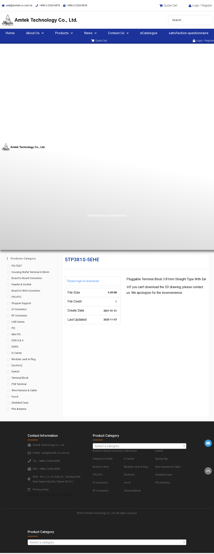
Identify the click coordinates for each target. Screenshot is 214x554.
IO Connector (19, 310)
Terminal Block (20, 378)
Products (64, 33)
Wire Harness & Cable (24, 390)
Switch (15, 372)
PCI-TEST (17, 266)
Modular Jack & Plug (24, 359)
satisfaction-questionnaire (107, 216)
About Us (35, 33)
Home (10, 33)
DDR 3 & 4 (17, 341)
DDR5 (15, 347)
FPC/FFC (16, 297)
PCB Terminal (19, 384)
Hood (15, 397)
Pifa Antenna (19, 409)
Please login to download (83, 281)
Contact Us (118, 33)
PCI (13, 328)
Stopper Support (21, 303)
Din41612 (17, 366)
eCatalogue (148, 33)
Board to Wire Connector (26, 291)
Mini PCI (16, 334)
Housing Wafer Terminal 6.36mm (30, 272)
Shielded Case (20, 403)
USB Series (18, 322)
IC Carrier (17, 353)
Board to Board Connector (27, 278)
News (90, 33)
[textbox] (139, 447)
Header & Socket (21, 285)
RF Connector (19, 316)
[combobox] (139, 446)
